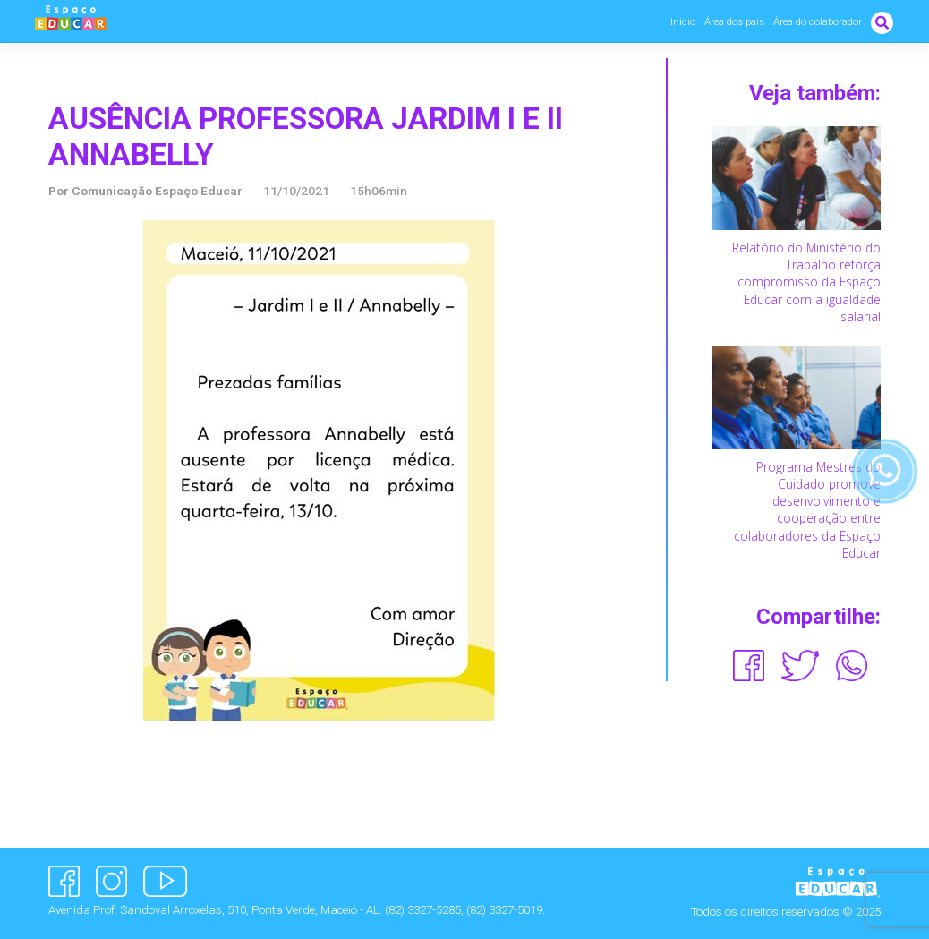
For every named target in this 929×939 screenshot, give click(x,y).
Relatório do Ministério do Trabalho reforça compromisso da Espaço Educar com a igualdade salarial (806, 282)
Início (682, 21)
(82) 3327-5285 (423, 910)
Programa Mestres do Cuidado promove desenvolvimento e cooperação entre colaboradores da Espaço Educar (807, 509)
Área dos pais (734, 21)
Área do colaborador (817, 21)
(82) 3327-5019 (504, 910)
